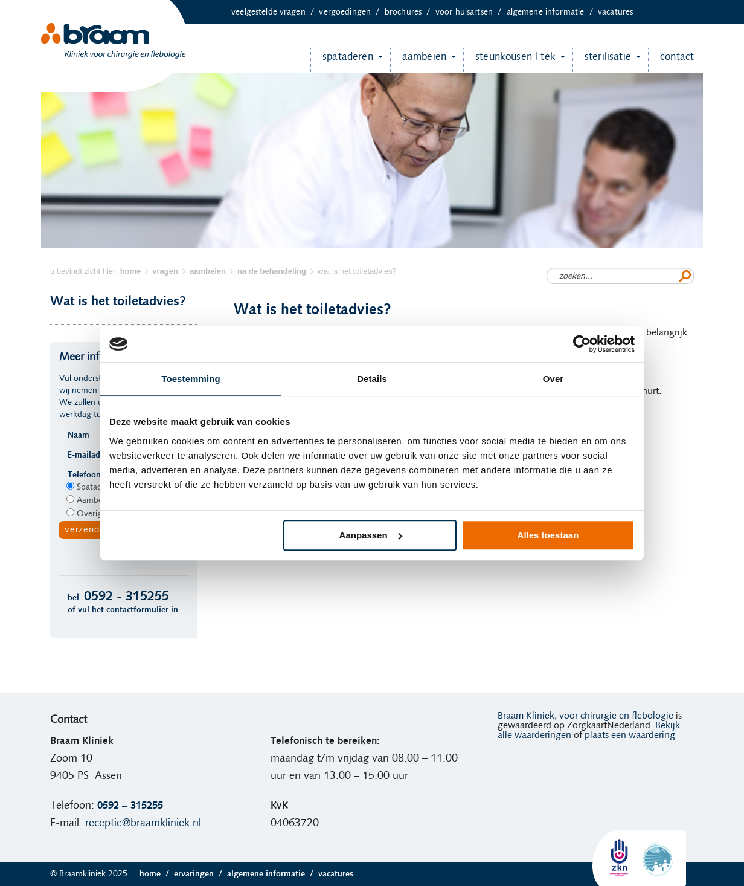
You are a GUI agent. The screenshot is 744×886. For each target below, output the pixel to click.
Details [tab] (372, 378)
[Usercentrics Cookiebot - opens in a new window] (582, 344)
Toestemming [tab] (190, 378)
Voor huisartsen (471, 12)
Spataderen (341, 60)
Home (157, 874)
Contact (671, 60)
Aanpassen (370, 535)
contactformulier (137, 610)
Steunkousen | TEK (509, 60)
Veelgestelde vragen (275, 12)
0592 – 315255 (130, 805)
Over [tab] (553, 378)
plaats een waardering (630, 735)
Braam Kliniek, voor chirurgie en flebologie (585, 715)
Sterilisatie (601, 60)
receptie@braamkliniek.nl (143, 823)
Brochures (410, 12)
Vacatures (615, 12)
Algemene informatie (552, 12)
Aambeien (418, 60)
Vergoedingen (351, 12)
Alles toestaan (548, 535)
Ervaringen (200, 874)
